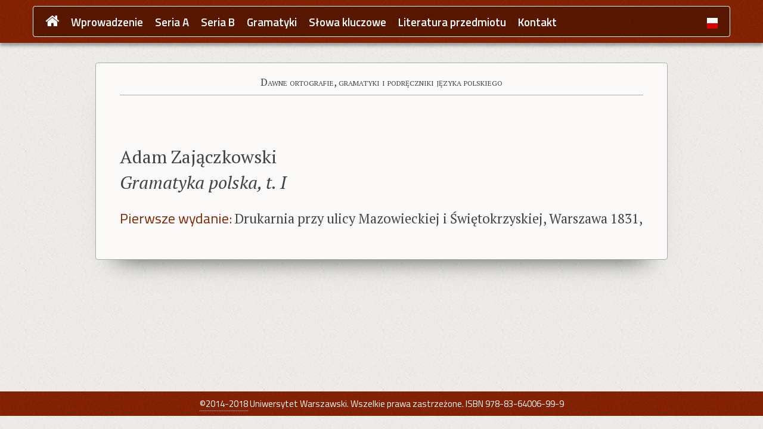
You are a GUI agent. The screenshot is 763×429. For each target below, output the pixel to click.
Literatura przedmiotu (452, 22)
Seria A (172, 22)
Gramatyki (272, 22)
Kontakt (537, 22)
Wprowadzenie (107, 22)
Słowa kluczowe (347, 22)
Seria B (218, 22)
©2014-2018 (224, 404)
